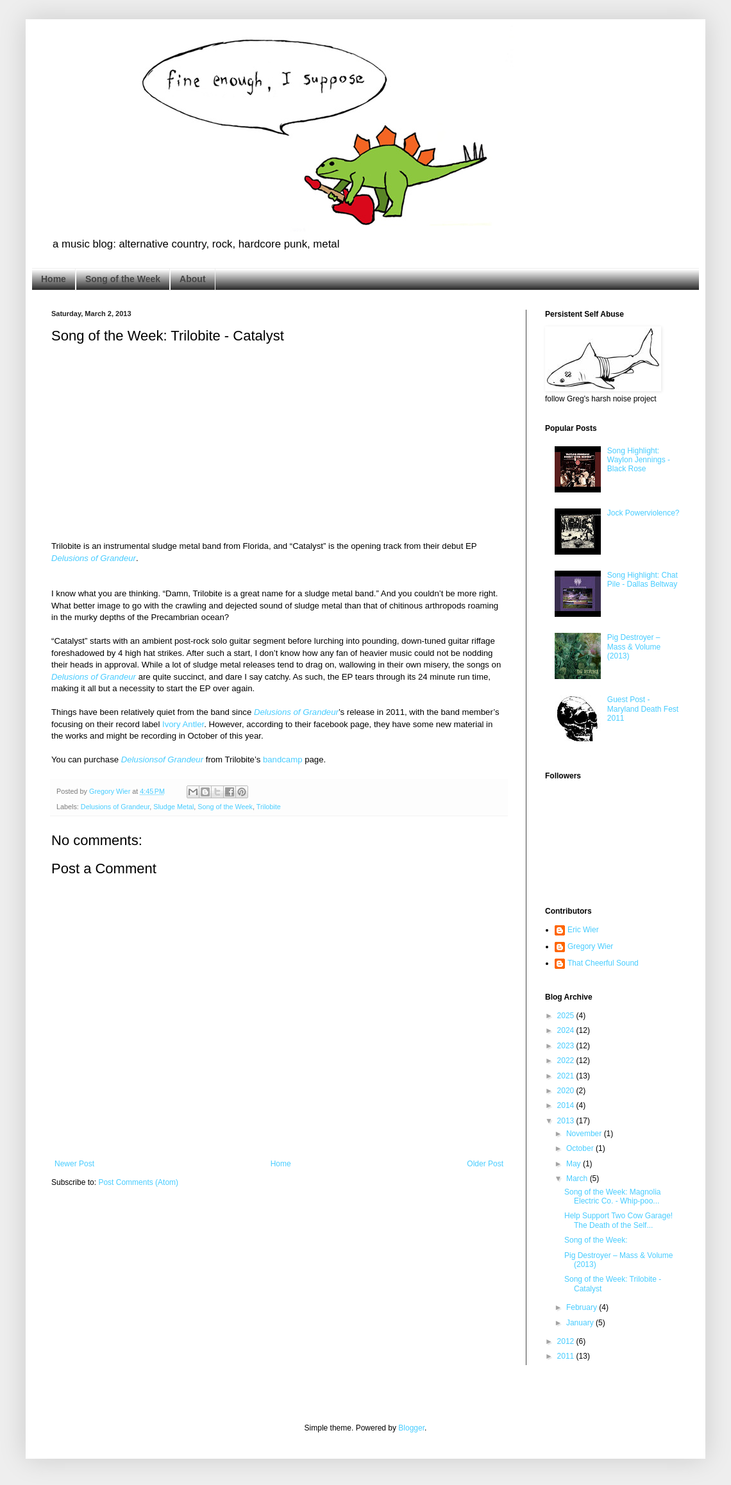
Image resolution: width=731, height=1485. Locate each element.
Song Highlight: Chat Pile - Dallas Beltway (642, 580)
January (581, 1322)
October (581, 1148)
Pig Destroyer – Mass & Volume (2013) (633, 646)
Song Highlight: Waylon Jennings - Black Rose (638, 460)
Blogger (411, 1427)
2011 (566, 1356)
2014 (566, 1105)
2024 (566, 1030)
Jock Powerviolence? (643, 512)
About (192, 279)
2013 (566, 1120)
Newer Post (74, 1163)
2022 (566, 1060)
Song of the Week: (596, 1240)
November (585, 1133)
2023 (566, 1045)
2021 (566, 1075)
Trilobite (268, 806)
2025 (566, 1015)
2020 (566, 1090)
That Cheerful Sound (603, 963)
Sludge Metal (173, 806)
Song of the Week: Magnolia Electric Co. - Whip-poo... (612, 1196)
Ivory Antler (183, 724)
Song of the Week (122, 279)
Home (53, 279)
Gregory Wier (590, 946)
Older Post (485, 1163)
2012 (566, 1341)
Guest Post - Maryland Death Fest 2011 (642, 709)
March (578, 1178)
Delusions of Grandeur (93, 558)
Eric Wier (583, 929)
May (574, 1163)
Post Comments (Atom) (138, 1182)
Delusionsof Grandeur (162, 759)
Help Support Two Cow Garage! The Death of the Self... (618, 1220)
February (582, 1307)
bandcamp (283, 759)
